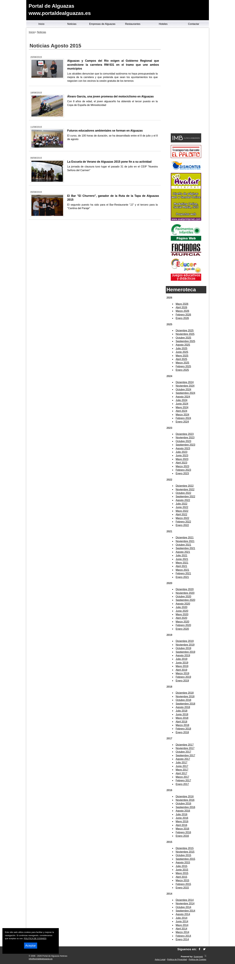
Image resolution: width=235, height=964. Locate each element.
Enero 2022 (182, 525)
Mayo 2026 (182, 304)
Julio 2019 (181, 659)
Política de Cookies (197, 959)
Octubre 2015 (183, 855)
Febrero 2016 (183, 832)
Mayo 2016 (182, 821)
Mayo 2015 (182, 873)
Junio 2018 (182, 714)
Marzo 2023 (182, 466)
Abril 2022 (181, 514)
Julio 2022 (181, 503)
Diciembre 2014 (185, 900)
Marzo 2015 (182, 880)
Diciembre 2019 (185, 641)
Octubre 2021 (183, 544)
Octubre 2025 (183, 337)
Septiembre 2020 (185, 600)
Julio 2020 (181, 607)
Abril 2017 (181, 773)
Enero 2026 (182, 318)
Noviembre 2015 (185, 851)
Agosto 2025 (183, 344)
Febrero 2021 (183, 573)
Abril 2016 (181, 825)
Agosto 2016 (183, 810)
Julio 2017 (181, 762)
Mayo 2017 (182, 769)
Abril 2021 (181, 566)
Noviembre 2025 (185, 334)
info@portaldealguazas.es (41, 959)
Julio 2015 (181, 866)
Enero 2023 (182, 473)
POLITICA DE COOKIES (35, 938)
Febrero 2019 (183, 677)
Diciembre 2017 (185, 744)
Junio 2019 (182, 662)
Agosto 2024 (183, 396)
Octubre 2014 (183, 907)
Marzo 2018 (182, 725)
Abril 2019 (181, 670)
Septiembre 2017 (185, 755)
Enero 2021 (182, 577)
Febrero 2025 (183, 366)
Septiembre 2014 (185, 910)
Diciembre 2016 (185, 796)
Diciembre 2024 (185, 382)
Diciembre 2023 (185, 434)
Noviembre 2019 (185, 644)
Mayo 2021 (182, 562)
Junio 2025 (182, 352)
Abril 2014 (181, 928)
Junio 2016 (182, 818)
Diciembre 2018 (185, 692)
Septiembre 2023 (185, 444)
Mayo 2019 (182, 666)
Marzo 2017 (182, 777)
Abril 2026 (181, 307)
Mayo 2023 (182, 459)
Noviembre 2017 (185, 748)
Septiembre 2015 (185, 859)
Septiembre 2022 (185, 496)
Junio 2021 (182, 559)
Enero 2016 (182, 836)
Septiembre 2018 (185, 703)
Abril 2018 (181, 721)
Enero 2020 (182, 628)
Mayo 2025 (182, 355)
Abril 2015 (181, 877)
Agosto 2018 (183, 707)
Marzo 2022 (182, 518)
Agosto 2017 (183, 759)
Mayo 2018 (182, 718)
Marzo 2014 (182, 932)
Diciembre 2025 (185, 330)
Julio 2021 (181, 555)
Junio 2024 (182, 403)
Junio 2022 (182, 507)
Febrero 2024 (183, 418)
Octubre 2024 (183, 389)
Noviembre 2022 (185, 489)
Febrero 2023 (183, 470)
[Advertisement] (186, 81)
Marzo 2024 (182, 414)
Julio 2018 (181, 710)
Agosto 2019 (183, 655)
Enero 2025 (182, 370)
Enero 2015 (182, 887)
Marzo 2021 (182, 570)
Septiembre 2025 (185, 341)
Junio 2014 (182, 921)
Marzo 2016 (182, 828)
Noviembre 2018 (185, 696)
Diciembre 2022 (185, 485)
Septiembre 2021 (185, 548)
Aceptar (30, 945)
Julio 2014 (181, 918)
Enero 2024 (182, 421)
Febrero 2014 (183, 936)
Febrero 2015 (183, 884)
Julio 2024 (181, 400)
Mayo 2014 (182, 925)
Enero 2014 (182, 939)
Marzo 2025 (182, 362)
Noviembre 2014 (185, 903)
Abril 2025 (181, 359)
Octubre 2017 (183, 751)
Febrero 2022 (183, 521)
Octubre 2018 (183, 700)
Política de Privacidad (177, 959)
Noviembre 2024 (185, 385)
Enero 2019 (182, 680)
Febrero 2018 (183, 728)
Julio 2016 (181, 814)
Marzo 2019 (182, 673)
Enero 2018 (182, 732)
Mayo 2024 (182, 407)
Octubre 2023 (183, 441)
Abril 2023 (181, 462)
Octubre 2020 (183, 596)
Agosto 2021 (183, 552)
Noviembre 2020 (185, 593)
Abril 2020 (181, 618)
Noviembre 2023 (185, 437)
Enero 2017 (182, 784)
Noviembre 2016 (185, 800)
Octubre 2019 (183, 648)
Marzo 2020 (182, 621)
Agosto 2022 (183, 500)
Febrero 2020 (183, 625)
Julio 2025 (181, 348)
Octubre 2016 (183, 803)
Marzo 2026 (182, 311)
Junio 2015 (182, 869)
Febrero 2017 (183, 780)
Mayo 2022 (182, 511)
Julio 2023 (181, 452)
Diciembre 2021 (185, 537)
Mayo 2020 (182, 614)
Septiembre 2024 (185, 393)
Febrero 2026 (183, 314)
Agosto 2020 (183, 603)
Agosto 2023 (183, 448)
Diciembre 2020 (185, 589)
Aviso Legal (160, 959)
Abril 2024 (181, 411)
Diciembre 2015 (185, 848)
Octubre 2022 (183, 493)
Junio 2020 (182, 611)
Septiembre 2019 (185, 652)
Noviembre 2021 (185, 541)
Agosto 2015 (183, 862)
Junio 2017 (182, 766)
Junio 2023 (182, 455)
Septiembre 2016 (185, 807)
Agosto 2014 (183, 914)
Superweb (198, 956)
